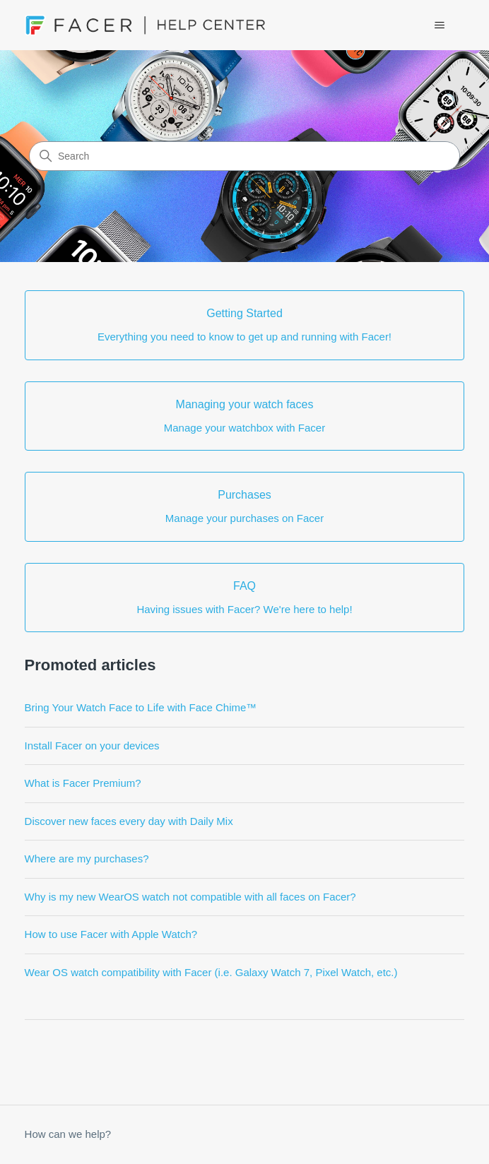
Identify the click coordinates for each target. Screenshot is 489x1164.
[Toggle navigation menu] (439, 25)
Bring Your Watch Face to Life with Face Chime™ (141, 707)
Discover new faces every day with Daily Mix (129, 821)
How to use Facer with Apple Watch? (111, 934)
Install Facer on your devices (92, 746)
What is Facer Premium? (83, 783)
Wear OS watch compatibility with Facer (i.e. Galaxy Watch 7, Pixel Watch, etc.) (211, 972)
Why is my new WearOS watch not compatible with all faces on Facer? (190, 897)
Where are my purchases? (87, 859)
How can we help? (68, 1134)
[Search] (244, 156)
